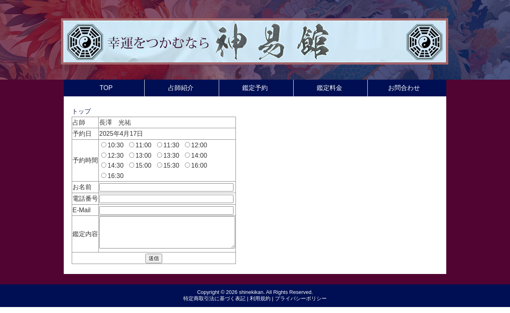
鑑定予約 (255, 87)
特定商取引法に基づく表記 (214, 304)
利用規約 (260, 304)
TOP (106, 87)
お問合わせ (404, 87)
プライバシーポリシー (301, 304)
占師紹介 (181, 87)
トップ (81, 111)
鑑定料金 (329, 87)
